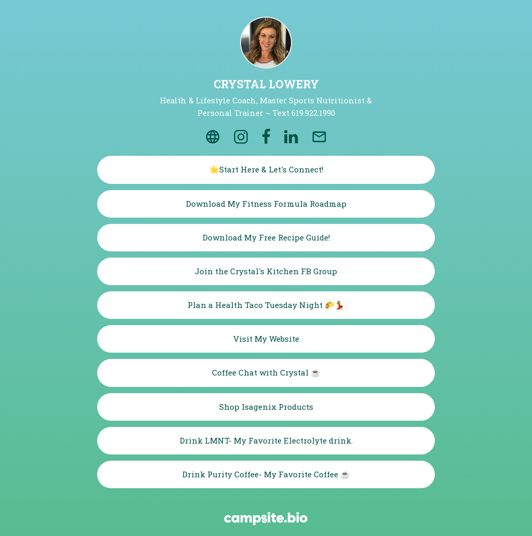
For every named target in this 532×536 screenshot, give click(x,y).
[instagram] (241, 136)
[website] (212, 136)
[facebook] (266, 136)
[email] (319, 136)
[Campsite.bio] (266, 519)
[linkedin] (291, 136)
